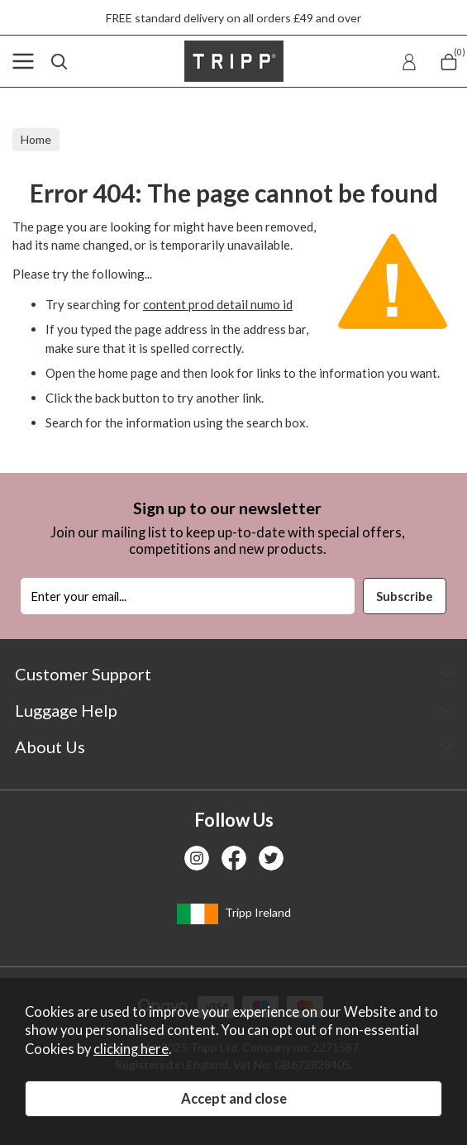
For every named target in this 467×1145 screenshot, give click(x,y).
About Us (50, 746)
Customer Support (83, 674)
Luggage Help (66, 710)
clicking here (131, 1049)
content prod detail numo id (218, 304)
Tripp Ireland (234, 914)
